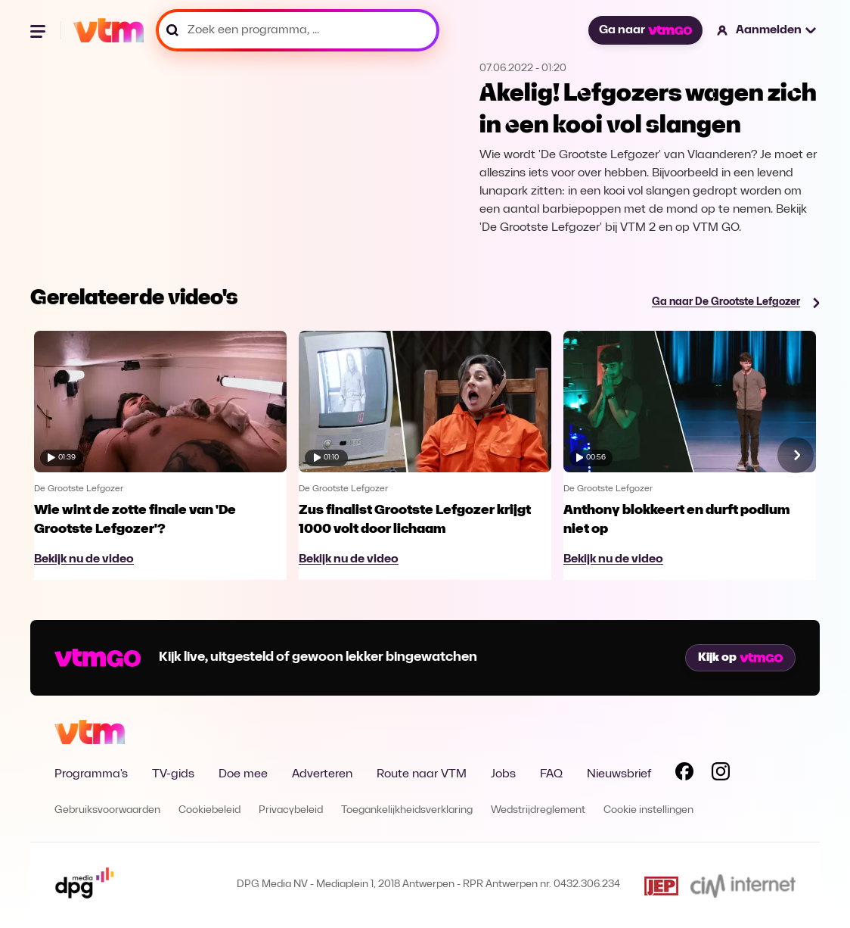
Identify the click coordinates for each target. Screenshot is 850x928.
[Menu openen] (39, 30)
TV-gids (173, 774)
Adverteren (322, 774)
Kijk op (740, 658)
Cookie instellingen (648, 810)
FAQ (551, 774)
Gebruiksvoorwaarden (107, 810)
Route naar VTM (422, 774)
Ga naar (645, 30)
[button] (767, 30)
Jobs (503, 774)
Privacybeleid (291, 810)
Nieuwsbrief (619, 774)
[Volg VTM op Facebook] (684, 774)
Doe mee (243, 774)
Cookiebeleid (209, 810)
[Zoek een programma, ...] (297, 30)
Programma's (91, 774)
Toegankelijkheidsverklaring (407, 810)
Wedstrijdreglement (538, 810)
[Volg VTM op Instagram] (721, 774)
